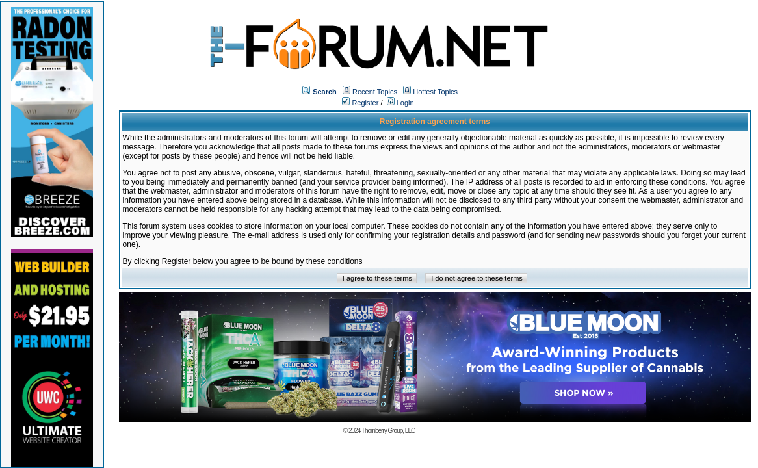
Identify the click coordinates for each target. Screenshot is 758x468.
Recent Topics (374, 92)
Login (400, 103)
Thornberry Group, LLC (388, 430)
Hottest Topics (435, 92)
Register (360, 103)
